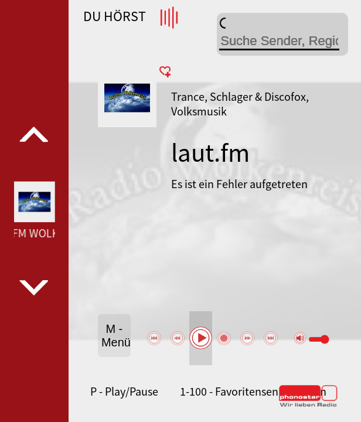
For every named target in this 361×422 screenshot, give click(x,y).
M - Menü (116, 335)
